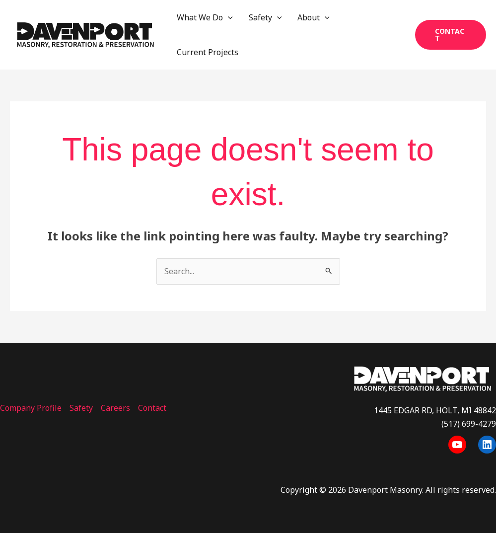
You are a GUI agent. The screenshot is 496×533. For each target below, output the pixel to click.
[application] (228, 17)
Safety (265, 17)
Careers (115, 407)
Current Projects (207, 52)
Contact (152, 407)
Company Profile (31, 407)
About (313, 17)
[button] (450, 35)
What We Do (205, 17)
